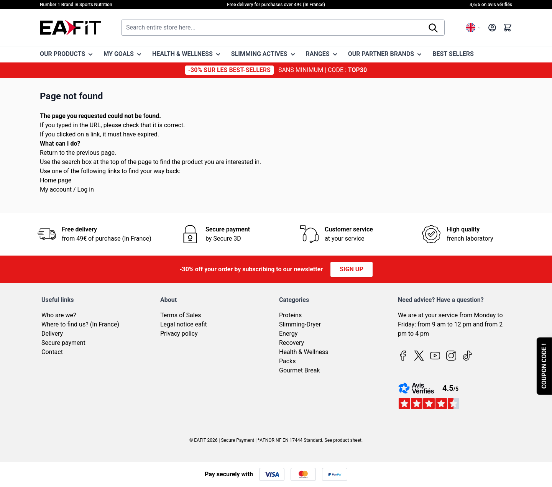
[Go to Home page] (70, 27)
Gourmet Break (299, 370)
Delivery (52, 333)
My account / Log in (67, 189)
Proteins (290, 315)
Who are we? (58, 315)
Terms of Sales (180, 315)
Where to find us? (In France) (80, 324)
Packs (287, 361)
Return (49, 152)
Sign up (351, 269)
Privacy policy (179, 333)
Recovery (291, 342)
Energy (288, 333)
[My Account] (492, 27)
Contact (52, 352)
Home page (55, 180)
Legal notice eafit (183, 324)
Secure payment (63, 342)
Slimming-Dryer (300, 324)
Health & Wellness (303, 352)
